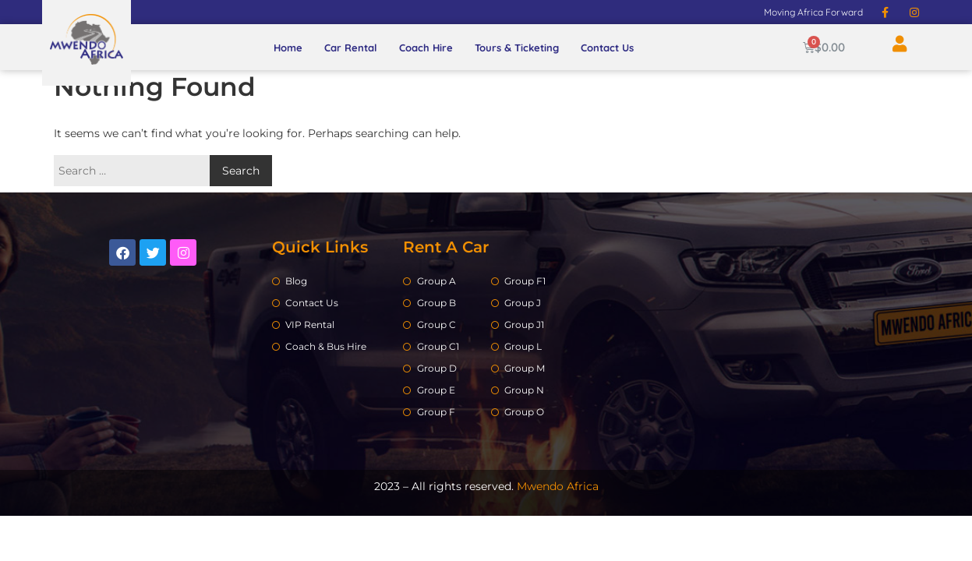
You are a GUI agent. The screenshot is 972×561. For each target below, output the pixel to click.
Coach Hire (426, 47)
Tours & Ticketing (517, 47)
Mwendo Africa (558, 486)
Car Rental (350, 47)
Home (288, 47)
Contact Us (607, 47)
